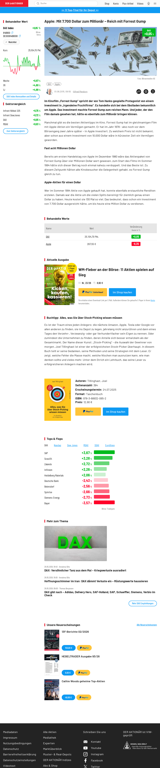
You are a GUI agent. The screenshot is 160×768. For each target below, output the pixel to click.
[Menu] (156, 3)
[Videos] (140, 3)
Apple (57, 84)
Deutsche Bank (51, 481)
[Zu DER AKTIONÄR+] (127, 3)
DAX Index (8, 28)
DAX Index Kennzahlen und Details (21, 96)
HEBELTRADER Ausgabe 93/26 (81, 656)
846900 (8, 32)
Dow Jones (72, 445)
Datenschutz (11, 748)
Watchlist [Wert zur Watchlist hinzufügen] (12, 41)
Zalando (48, 464)
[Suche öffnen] (38, 3)
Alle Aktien (49, 732)
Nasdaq (57, 445)
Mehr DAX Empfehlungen (142, 603)
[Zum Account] (115, 3)
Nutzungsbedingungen (17, 743)
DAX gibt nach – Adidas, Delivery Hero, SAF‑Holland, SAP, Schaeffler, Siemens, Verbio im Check (99, 593)
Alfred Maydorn (80, 91)
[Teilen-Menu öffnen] (138, 91)
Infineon (48, 469)
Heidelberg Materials (54, 475)
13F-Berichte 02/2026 (75, 631)
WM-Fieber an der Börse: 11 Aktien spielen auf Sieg (116, 272)
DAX (49, 84)
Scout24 (48, 458)
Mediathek (49, 737)
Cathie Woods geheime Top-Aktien (83, 681)
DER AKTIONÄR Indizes (57, 760)
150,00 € (68, 647)
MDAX (85, 445)
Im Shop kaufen (122, 292)
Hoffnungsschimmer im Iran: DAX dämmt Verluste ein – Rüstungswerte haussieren (96, 581)
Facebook (93, 760)
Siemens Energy (52, 497)
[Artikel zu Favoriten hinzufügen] (153, 91)
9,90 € (68, 672)
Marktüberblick (52, 748)
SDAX (97, 445)
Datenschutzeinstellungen (19, 760)
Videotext (9, 765)
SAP (46, 453)
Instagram (93, 754)
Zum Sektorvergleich (16, 130)
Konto (153, 300)
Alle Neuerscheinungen (147, 624)
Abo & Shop (50, 765)
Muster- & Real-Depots (57, 754)
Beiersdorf (49, 486)
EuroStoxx (110, 445)
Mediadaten (10, 732)
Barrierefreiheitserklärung (19, 754)
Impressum (10, 737)
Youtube (92, 748)
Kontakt (92, 741)
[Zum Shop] (107, 3)
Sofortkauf (92, 292)
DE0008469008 (12, 35)
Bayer (47, 503)
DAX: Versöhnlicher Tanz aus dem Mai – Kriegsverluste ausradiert (85, 570)
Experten (49, 743)
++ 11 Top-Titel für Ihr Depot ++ (80, 10)
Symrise (48, 492)
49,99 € (68, 697)
